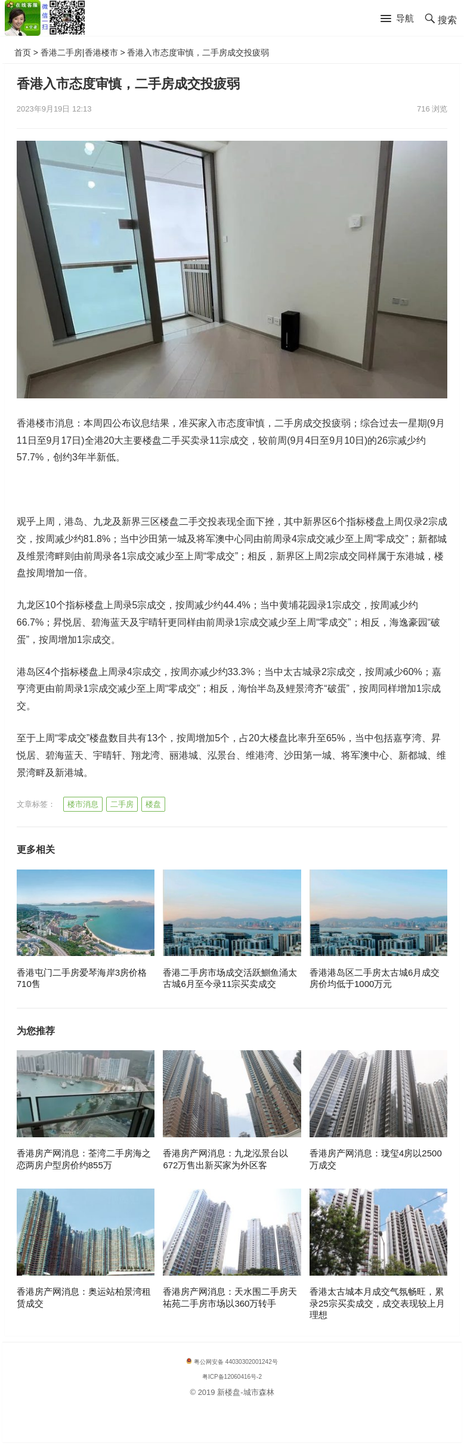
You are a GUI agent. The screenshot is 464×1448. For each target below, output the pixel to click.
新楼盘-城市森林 (245, 1392)
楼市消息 (82, 804)
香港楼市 (101, 52)
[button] (397, 19)
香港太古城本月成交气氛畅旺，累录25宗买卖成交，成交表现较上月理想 (377, 1303)
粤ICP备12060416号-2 (232, 1376)
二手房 (122, 804)
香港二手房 (61, 52)
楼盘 (153, 804)
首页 (22, 52)
